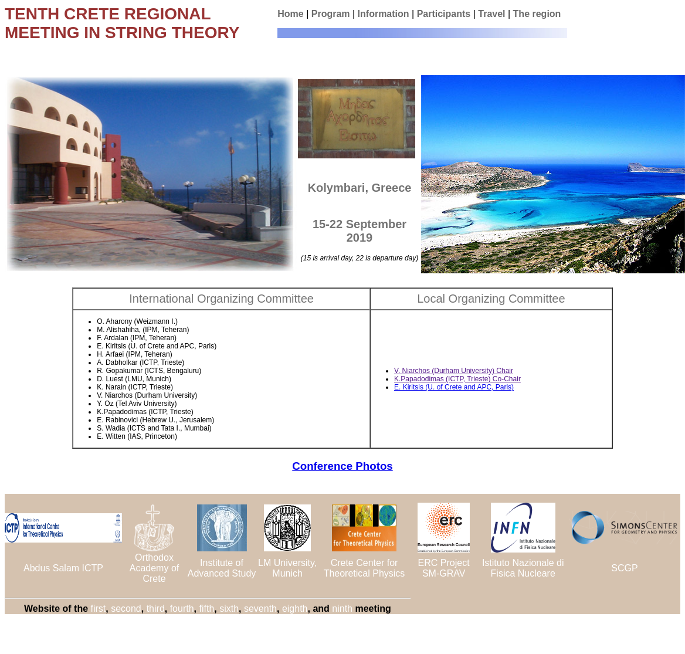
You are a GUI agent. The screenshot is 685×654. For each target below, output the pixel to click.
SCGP (624, 568)
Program (330, 14)
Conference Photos (342, 466)
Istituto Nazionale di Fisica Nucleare (523, 568)
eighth (295, 609)
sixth (229, 609)
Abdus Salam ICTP (63, 568)
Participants (444, 14)
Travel (491, 14)
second (126, 609)
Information (383, 14)
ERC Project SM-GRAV (444, 568)
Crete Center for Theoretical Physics (364, 568)
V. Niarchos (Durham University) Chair (453, 371)
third (156, 609)
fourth (182, 609)
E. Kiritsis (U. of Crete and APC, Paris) (454, 387)
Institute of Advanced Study (222, 568)
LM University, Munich (287, 568)
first (98, 609)
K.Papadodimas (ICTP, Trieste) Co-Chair (457, 379)
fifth (206, 609)
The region (537, 14)
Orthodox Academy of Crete (154, 568)
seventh (260, 609)
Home (290, 14)
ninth (342, 609)
